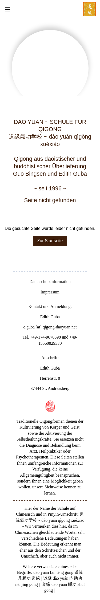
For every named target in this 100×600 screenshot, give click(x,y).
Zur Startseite (50, 240)
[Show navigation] (50, 9)
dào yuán (41, 572)
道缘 (78, 572)
